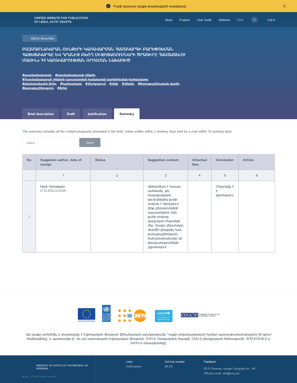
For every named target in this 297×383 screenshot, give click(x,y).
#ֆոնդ (62, 88)
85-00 (169, 366)
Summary (126, 113)
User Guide (204, 20)
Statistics (224, 20)
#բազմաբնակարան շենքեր (75, 75)
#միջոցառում (95, 83)
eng (240, 20)
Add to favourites (42, 38)
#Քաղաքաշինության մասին (158, 83)
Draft (71, 113)
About (168, 20)
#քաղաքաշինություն (38, 88)
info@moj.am (231, 373)
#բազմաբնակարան (36, 75)
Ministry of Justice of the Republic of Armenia (62, 367)
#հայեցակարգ (71, 83)
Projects (184, 20)
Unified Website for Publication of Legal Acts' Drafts (61, 20)
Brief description (41, 113)
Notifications (134, 366)
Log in (271, 19)
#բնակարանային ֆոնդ (39, 83)
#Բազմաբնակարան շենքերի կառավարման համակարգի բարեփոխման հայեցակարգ (85, 79)
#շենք (113, 83)
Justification (97, 113)
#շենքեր (128, 83)
